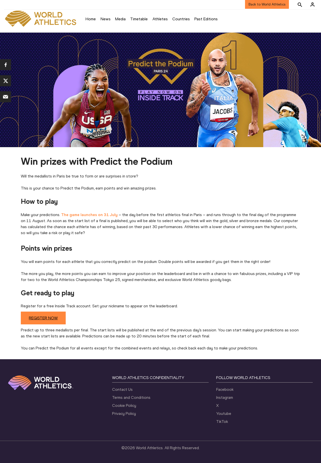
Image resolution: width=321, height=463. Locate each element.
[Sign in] (312, 4)
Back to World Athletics (267, 4)
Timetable (139, 19)
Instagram (224, 397)
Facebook (224, 389)
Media (120, 19)
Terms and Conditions (131, 397)
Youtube (223, 413)
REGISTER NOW (43, 318)
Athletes (160, 19)
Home (91, 19)
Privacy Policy (124, 413)
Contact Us (122, 389)
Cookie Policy (124, 405)
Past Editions (206, 19)
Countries (181, 19)
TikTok (222, 421)
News (106, 19)
